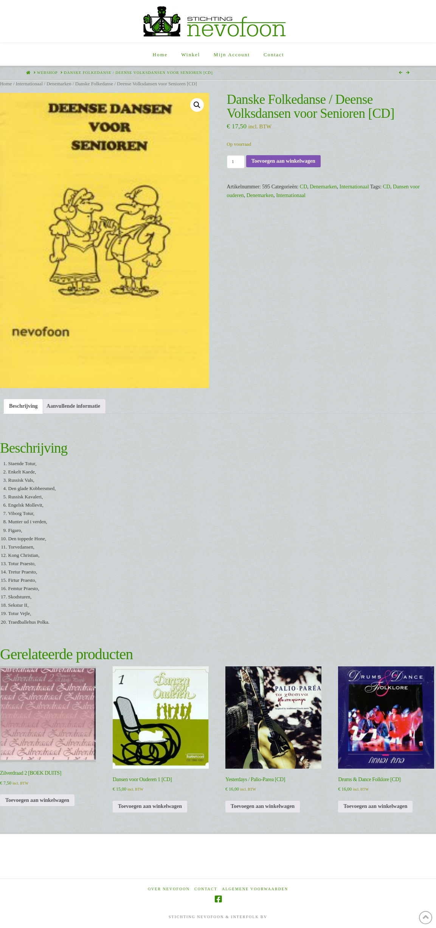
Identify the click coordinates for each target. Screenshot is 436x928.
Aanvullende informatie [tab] (73, 406)
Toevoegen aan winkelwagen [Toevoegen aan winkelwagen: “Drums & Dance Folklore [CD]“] (375, 806)
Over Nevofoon (169, 889)
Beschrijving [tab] (23, 406)
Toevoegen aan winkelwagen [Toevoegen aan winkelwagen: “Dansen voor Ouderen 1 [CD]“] (150, 806)
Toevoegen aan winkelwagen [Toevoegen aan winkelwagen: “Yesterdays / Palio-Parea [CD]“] (263, 806)
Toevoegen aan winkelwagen (283, 161)
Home (6, 83)
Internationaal (29, 83)
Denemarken (59, 83)
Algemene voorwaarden (255, 889)
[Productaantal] (236, 161)
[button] (197, 105)
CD (303, 187)
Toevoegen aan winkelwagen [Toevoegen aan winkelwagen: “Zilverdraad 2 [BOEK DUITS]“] (37, 800)
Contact (205, 889)
